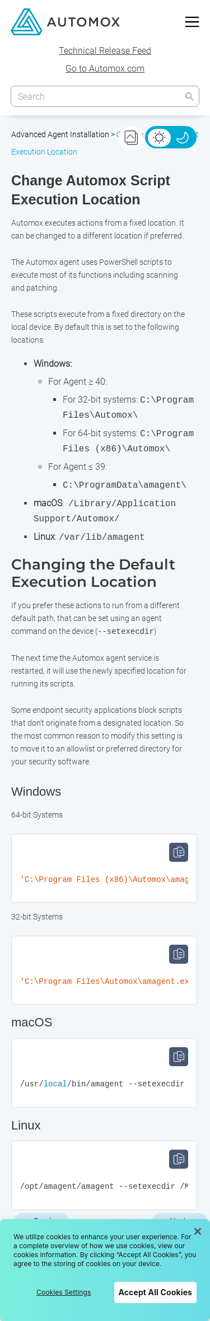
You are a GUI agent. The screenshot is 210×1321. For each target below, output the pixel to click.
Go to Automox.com (105, 68)
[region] (105, 1270)
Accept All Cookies (155, 1292)
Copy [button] (178, 852)
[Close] (197, 1231)
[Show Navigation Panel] (192, 21)
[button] (189, 96)
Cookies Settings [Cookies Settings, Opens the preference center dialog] (63, 1292)
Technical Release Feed (105, 50)
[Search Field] (105, 96)
